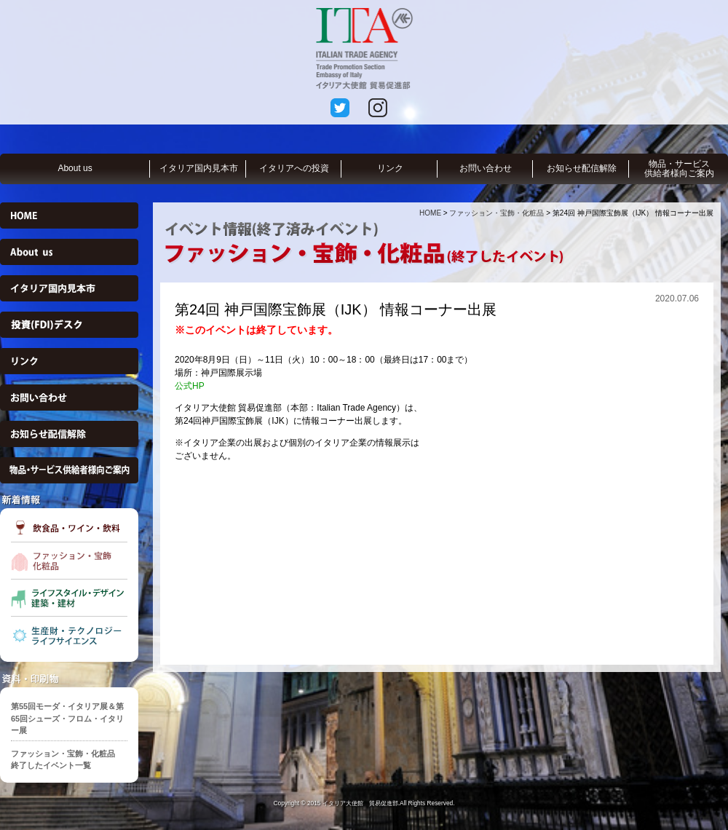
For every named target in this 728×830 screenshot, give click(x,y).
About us (75, 168)
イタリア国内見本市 (198, 168)
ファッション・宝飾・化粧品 (496, 213)
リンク (390, 168)
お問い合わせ (485, 168)
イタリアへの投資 (294, 168)
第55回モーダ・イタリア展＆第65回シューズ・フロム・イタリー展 (67, 718)
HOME (430, 213)
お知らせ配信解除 (582, 168)
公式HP (190, 386)
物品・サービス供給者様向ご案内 (679, 168)
